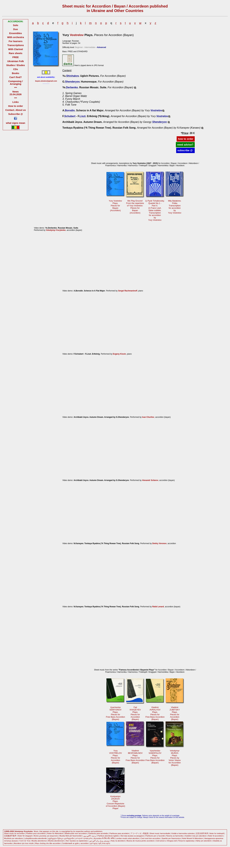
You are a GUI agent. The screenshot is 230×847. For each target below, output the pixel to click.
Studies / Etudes (15, 65)
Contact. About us (15, 110)
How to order (15, 106)
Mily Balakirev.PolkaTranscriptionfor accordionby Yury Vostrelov (174, 207)
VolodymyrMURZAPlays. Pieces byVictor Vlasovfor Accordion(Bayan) (175, 757)
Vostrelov (77, 35)
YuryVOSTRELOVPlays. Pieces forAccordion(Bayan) (115, 756)
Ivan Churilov (148, 417)
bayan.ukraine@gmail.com (46, 81)
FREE (15, 57)
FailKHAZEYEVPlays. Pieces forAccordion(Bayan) (135, 713)
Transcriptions (15, 45)
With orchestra (15, 37)
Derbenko (72, 87)
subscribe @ (185, 150)
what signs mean (15, 123)
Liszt (82, 116)
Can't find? (15, 77)
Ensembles (15, 33)
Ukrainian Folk (15, 61)
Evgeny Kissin (119, 354)
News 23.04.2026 (16, 93)
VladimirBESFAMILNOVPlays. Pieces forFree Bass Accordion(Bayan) (135, 756)
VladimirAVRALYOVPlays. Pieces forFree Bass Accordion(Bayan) (155, 713)
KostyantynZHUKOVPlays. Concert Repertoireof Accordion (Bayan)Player (115, 802)
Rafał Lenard (158, 607)
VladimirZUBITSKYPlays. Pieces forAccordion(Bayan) (175, 713)
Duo (15, 29)
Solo (15, 25)
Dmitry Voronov (159, 543)
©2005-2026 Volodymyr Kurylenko (18, 831)
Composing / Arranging (15, 82)
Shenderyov (72, 81)
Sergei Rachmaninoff (127, 291)
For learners (16, 41)
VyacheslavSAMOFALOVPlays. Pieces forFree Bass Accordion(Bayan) (155, 756)
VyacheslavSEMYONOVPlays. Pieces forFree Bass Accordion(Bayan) (115, 713)
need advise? (185, 144)
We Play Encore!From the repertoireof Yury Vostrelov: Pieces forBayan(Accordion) (135, 207)
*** (15, 87)
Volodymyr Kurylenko (56, 230)
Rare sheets (15, 53)
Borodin (70, 110)
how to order (185, 139)
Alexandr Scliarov (150, 480)
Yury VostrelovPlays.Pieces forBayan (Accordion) (115, 206)
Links (15, 102)
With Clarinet (15, 49)
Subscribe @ (15, 114)
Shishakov (72, 76)
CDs (15, 69)
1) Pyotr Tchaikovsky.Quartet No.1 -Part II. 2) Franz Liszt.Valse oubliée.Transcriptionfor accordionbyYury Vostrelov (155, 210)
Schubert (69, 116)
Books (15, 73)
